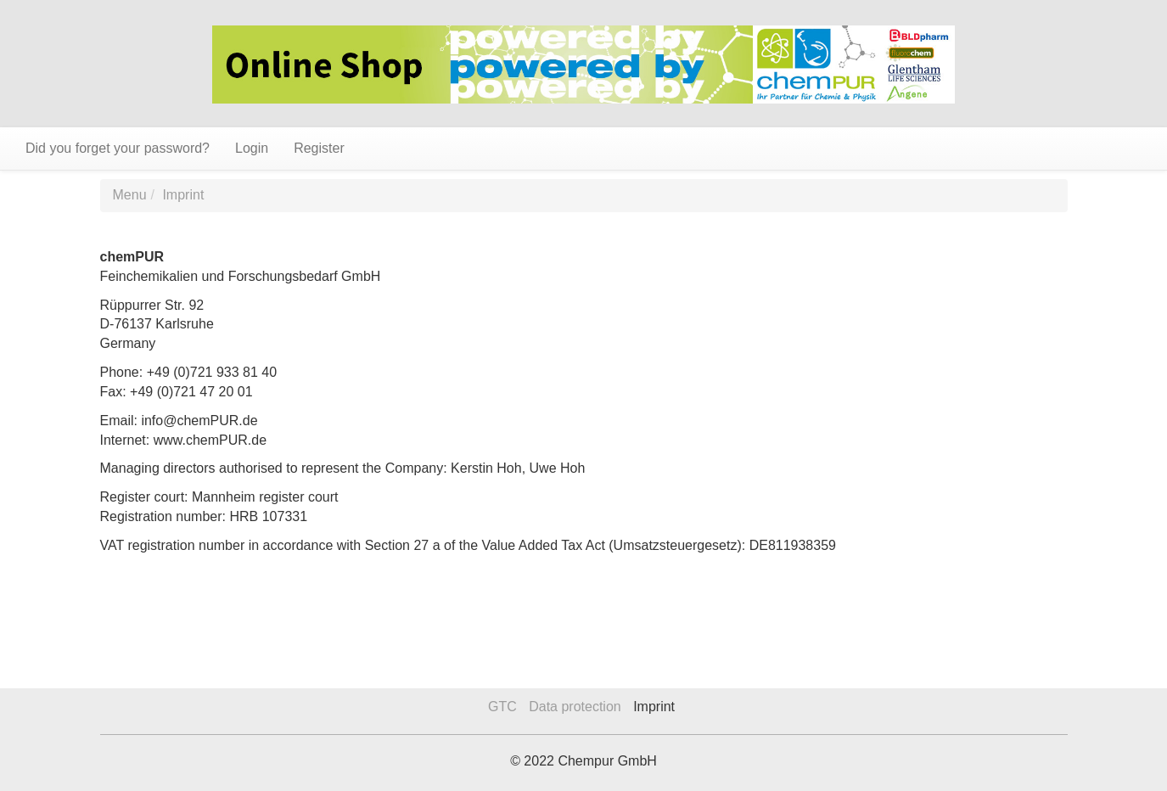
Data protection (575, 706)
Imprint (183, 195)
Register (319, 148)
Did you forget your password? (117, 148)
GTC (502, 706)
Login (251, 148)
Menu (130, 195)
